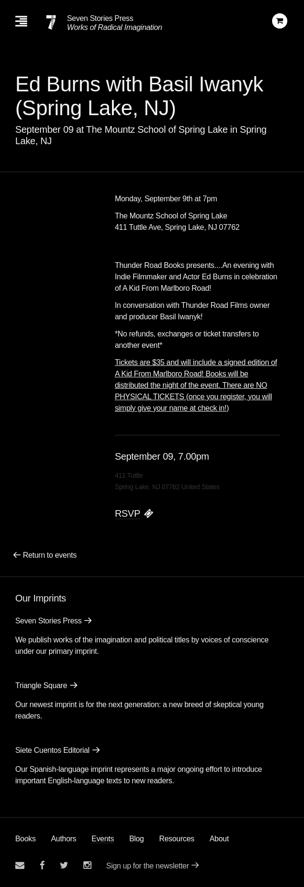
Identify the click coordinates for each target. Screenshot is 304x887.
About (219, 839)
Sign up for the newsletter (147, 866)
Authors (63, 839)
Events (102, 839)
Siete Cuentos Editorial (52, 750)
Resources (176, 839)
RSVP (127, 513)
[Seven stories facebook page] (42, 865)
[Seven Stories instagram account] (87, 865)
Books (25, 839)
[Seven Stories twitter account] (64, 865)
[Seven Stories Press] (51, 22)
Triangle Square (41, 685)
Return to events (50, 555)
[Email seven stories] (19, 865)
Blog (136, 839)
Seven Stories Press (100, 18)
